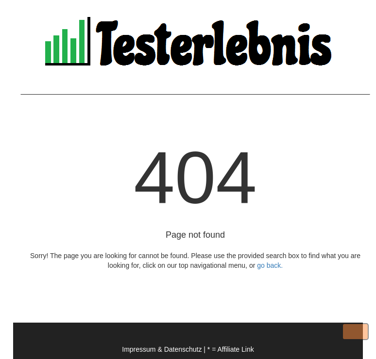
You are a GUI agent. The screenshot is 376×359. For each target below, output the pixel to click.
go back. (270, 265)
